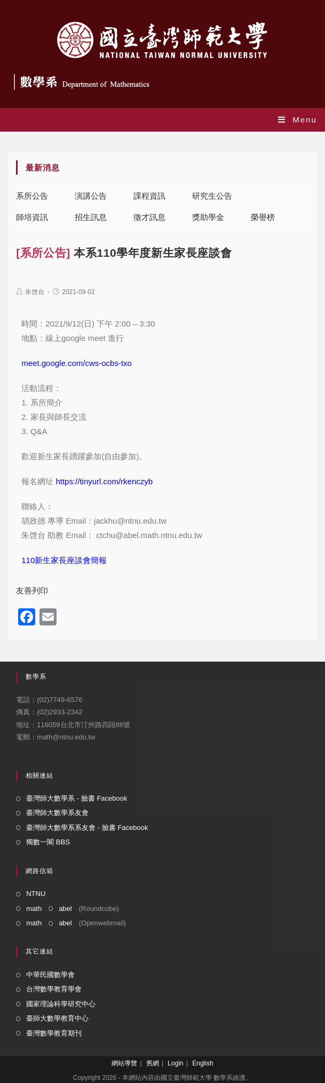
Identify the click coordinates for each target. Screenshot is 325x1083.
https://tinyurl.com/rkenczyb (104, 481)
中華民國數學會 (50, 975)
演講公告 (91, 195)
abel (65, 909)
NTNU (35, 894)
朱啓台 (34, 292)
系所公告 (32, 195)
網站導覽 (124, 1063)
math (34, 909)
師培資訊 (32, 217)
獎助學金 (208, 217)
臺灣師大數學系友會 (57, 813)
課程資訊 (149, 195)
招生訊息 (91, 217)
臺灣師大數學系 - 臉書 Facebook (76, 798)
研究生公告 (212, 195)
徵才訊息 (149, 217)
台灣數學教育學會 (54, 989)
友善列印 (32, 590)
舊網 (152, 1063)
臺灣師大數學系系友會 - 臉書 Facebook (87, 828)
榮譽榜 (263, 217)
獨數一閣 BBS (48, 842)
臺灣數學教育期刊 (54, 1033)
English (202, 1063)
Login (175, 1063)
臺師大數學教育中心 (57, 1018)
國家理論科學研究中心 (61, 1004)
